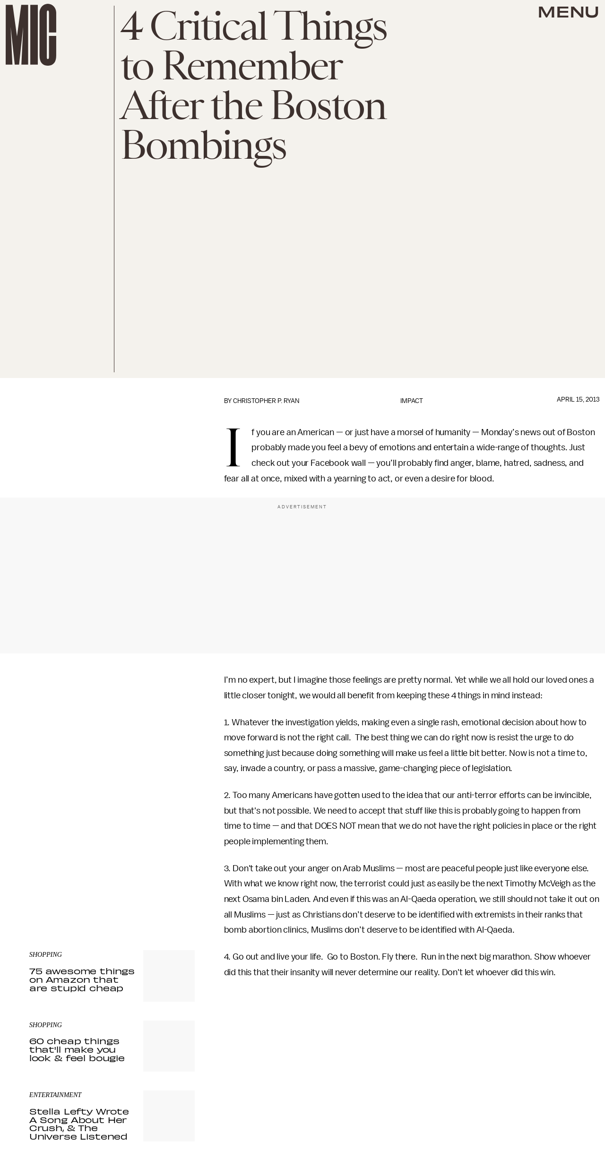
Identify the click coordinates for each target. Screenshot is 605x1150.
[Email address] (112, 833)
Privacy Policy (48, 878)
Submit (171, 859)
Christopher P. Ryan (266, 400)
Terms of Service (161, 873)
